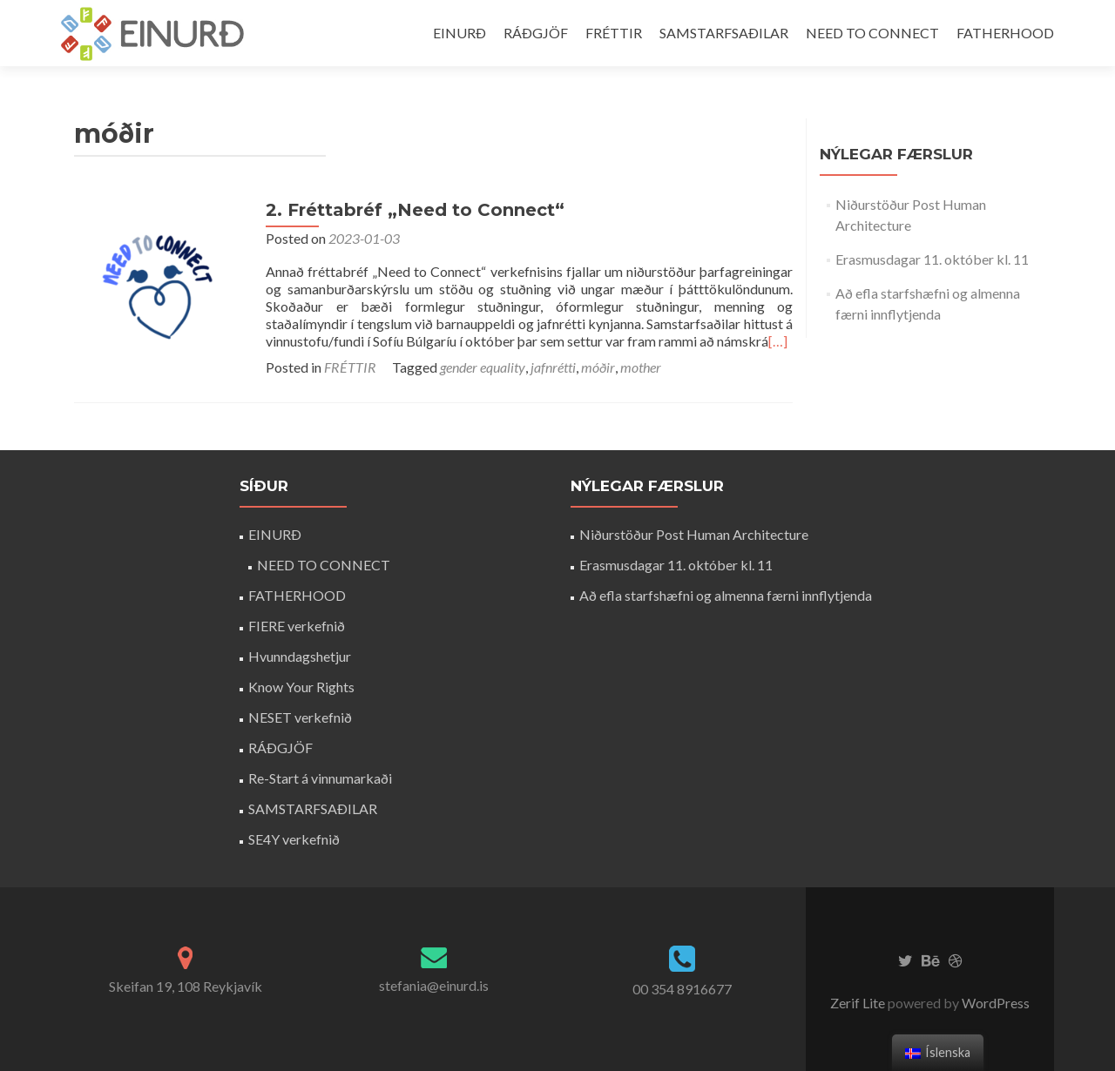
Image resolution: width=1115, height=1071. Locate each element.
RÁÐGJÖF (535, 32)
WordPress (994, 1002)
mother (640, 367)
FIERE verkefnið (296, 625)
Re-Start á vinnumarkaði (320, 778)
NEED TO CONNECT (872, 32)
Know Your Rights (301, 686)
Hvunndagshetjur (299, 656)
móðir (598, 367)
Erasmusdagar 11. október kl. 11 (932, 259)
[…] (777, 341)
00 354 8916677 (682, 988)
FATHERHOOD (1005, 32)
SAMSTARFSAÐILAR (723, 32)
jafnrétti (553, 367)
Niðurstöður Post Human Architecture (693, 534)
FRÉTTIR (613, 32)
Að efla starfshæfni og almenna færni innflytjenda (725, 595)
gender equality (482, 367)
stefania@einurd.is (434, 985)
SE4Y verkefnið (294, 839)
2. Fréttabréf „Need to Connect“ (415, 209)
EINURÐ (459, 32)
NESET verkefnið (300, 717)
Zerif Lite (859, 1002)
